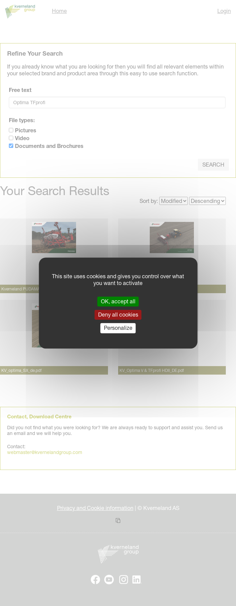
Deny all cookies (118, 314)
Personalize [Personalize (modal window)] (118, 328)
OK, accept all (118, 301)
